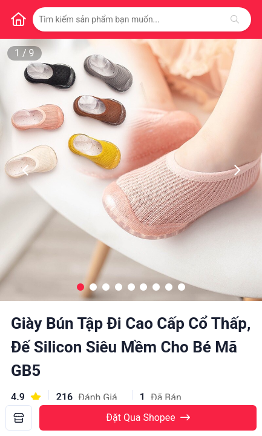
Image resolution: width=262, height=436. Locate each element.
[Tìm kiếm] (235, 19)
